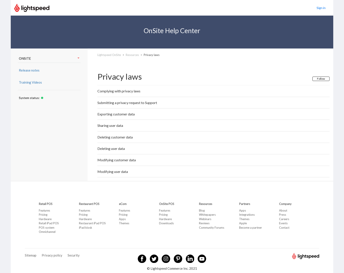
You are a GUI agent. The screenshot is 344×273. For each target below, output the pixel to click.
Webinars (205, 219)
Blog (202, 210)
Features (44, 210)
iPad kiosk (85, 227)
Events (283, 223)
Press (282, 214)
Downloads (166, 223)
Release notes (29, 70)
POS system (46, 227)
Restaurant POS (89, 204)
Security (74, 255)
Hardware (45, 219)
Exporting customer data (116, 114)
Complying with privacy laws (118, 91)
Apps (122, 219)
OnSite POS (166, 204)
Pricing (43, 214)
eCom (123, 204)
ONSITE (49, 58)
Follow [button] (321, 78)
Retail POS (45, 204)
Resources (132, 55)
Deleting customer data (115, 137)
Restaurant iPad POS (92, 223)
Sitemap (30, 255)
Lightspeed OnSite (109, 55)
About (283, 210)
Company (285, 204)
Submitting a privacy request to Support (127, 103)
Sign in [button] (321, 8)
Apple (243, 223)
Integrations (247, 214)
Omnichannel (47, 231)
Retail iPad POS (49, 223)
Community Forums (211, 227)
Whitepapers (207, 214)
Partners (244, 204)
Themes (124, 223)
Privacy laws (151, 55)
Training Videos (30, 82)
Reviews (204, 223)
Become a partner (250, 227)
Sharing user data (110, 125)
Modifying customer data (116, 160)
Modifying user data (112, 171)
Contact (284, 227)
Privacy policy (52, 255)
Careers (284, 219)
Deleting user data (111, 148)
